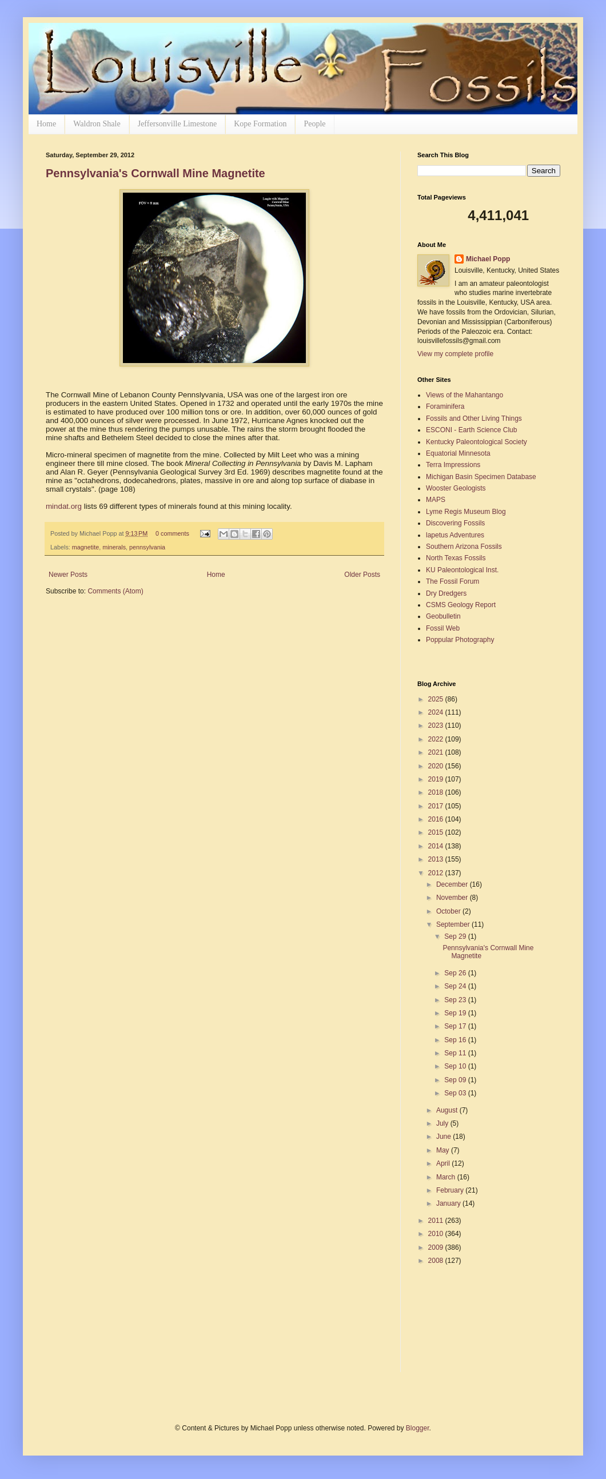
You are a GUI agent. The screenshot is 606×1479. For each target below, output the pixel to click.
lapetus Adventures (455, 535)
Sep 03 (456, 1093)
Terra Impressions (453, 465)
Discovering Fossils (455, 523)
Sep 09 (456, 1080)
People (314, 123)
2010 (436, 1234)
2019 (436, 779)
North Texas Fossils (455, 558)
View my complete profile (455, 354)
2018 (436, 792)
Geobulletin (443, 616)
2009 (436, 1247)
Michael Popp (488, 259)
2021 (436, 752)
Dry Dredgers (446, 593)
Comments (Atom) (115, 591)
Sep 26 (456, 973)
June (444, 1137)
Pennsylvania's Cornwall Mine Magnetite (155, 173)
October (449, 911)
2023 (436, 725)
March (446, 1177)
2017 (436, 806)
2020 (436, 766)
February (450, 1190)
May (443, 1150)
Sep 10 (456, 1066)
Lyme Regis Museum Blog (466, 512)
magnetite (85, 547)
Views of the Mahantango (464, 395)
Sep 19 (456, 1013)
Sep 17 (456, 1026)
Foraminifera (445, 406)
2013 (436, 859)
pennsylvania (147, 547)
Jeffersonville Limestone (177, 123)
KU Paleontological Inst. (462, 570)
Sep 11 (456, 1053)
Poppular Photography (460, 640)
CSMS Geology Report (461, 605)
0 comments (172, 533)
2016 (436, 819)
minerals (114, 547)
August (448, 1110)
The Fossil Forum (452, 581)
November (453, 898)
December (453, 884)
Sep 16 (456, 1040)
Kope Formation (260, 123)
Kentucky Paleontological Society (476, 442)
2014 (436, 846)
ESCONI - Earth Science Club (471, 430)
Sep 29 (456, 936)
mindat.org (64, 506)
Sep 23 (456, 1000)
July (443, 1123)
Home (46, 123)
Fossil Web (443, 628)
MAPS (435, 500)
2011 (436, 1221)
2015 (436, 832)
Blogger (417, 1428)
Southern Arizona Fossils (464, 547)
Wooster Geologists (456, 488)
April (444, 1163)
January (449, 1203)
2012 (436, 873)
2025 (436, 699)
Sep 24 (456, 986)
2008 (436, 1261)
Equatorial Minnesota (458, 453)
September (454, 924)
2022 (436, 739)
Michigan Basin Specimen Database (481, 477)
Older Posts (362, 575)
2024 (436, 712)
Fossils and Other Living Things (474, 418)
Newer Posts (68, 575)
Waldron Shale (96, 123)
